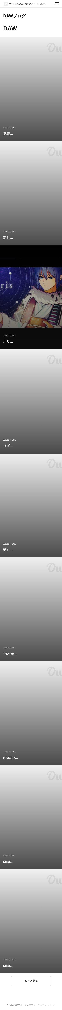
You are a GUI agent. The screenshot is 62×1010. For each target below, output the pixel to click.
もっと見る (31, 980)
